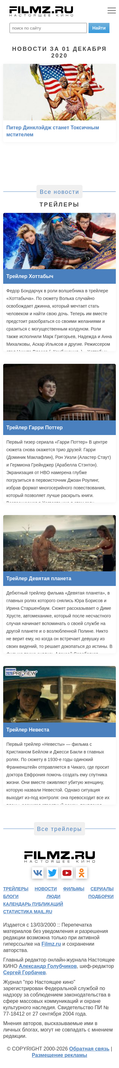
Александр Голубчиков (48, 966)
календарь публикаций (33, 904)
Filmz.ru (51, 944)
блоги (10, 896)
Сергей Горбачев (24, 972)
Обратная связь (89, 1048)
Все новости (59, 192)
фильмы (73, 888)
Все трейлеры (59, 829)
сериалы (102, 888)
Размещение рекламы (59, 1055)
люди (53, 896)
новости (46, 888)
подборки (101, 896)
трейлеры (16, 888)
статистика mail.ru (27, 911)
